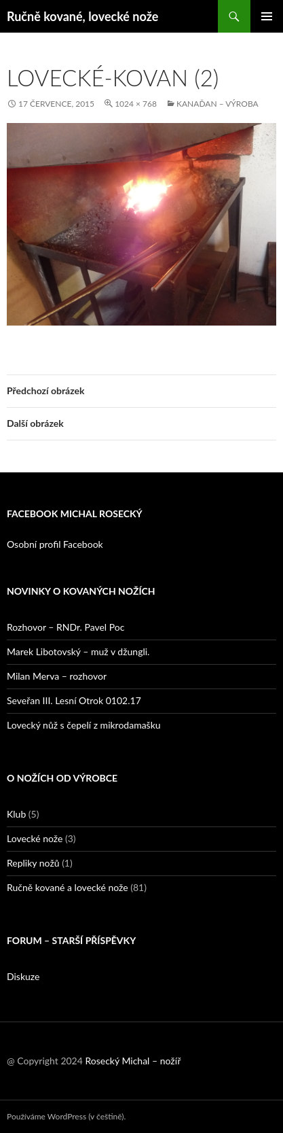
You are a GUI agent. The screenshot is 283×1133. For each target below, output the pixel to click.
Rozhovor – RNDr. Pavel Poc (65, 627)
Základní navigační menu (266, 16)
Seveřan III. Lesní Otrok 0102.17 (74, 700)
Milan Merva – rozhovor (57, 676)
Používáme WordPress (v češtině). (66, 1116)
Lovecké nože (34, 838)
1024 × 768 (136, 104)
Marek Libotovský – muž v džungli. (78, 651)
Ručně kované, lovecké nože (82, 16)
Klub (16, 814)
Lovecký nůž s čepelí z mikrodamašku (84, 725)
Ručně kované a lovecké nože (67, 887)
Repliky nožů (33, 863)
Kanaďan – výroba (217, 104)
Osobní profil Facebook (55, 544)
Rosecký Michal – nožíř (133, 1060)
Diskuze (23, 976)
